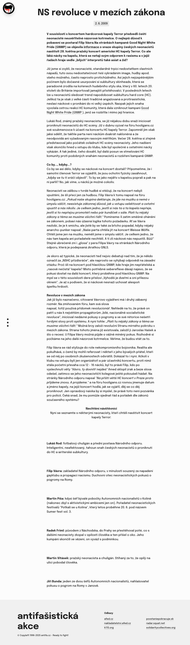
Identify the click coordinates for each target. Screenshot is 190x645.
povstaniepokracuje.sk (160, 619)
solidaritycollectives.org (160, 627)
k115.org (109, 627)
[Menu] (8, 322)
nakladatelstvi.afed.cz (117, 623)
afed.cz (108, 619)
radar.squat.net (155, 623)
